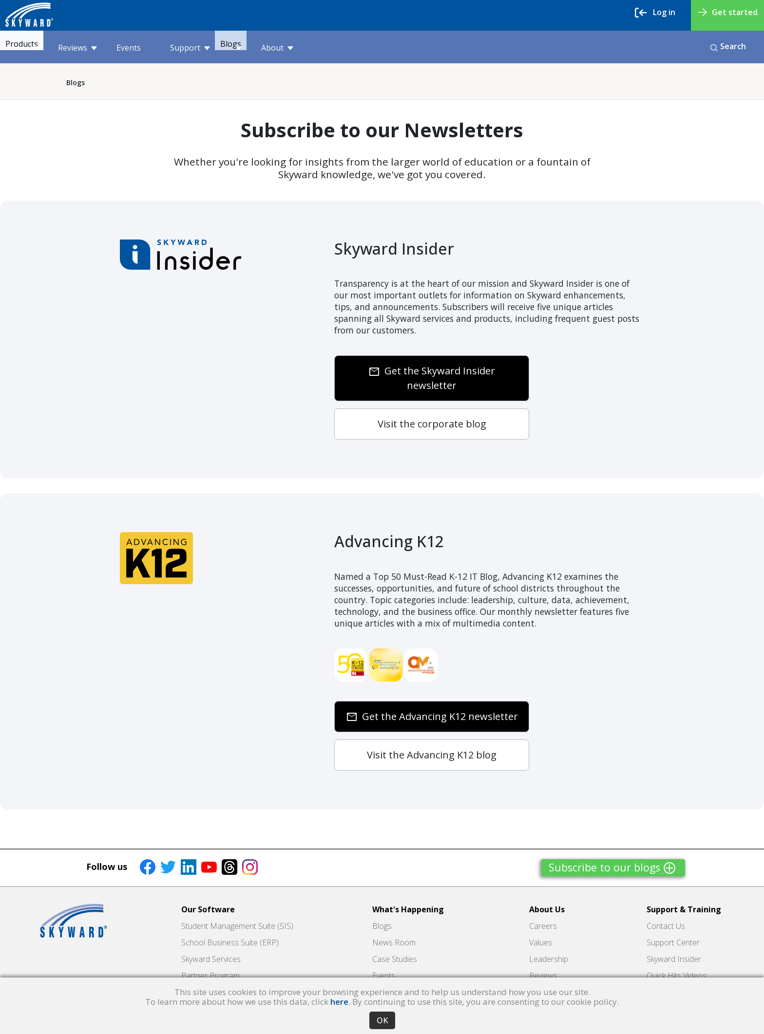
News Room (394, 942)
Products (36, 47)
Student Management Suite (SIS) (237, 926)
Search (728, 46)
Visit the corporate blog (432, 423)
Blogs (263, 47)
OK (382, 1020)
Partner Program (210, 975)
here (339, 1001)
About (314, 47)
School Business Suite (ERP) (230, 942)
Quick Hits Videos (677, 975)
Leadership (548, 959)
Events (147, 47)
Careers (543, 926)
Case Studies (394, 959)
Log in (655, 12)
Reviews (95, 47)
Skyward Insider (674, 959)
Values (540, 942)
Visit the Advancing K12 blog (432, 754)
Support (209, 47)
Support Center (673, 942)
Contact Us (666, 926)
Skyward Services (211, 959)
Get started (728, 12)
